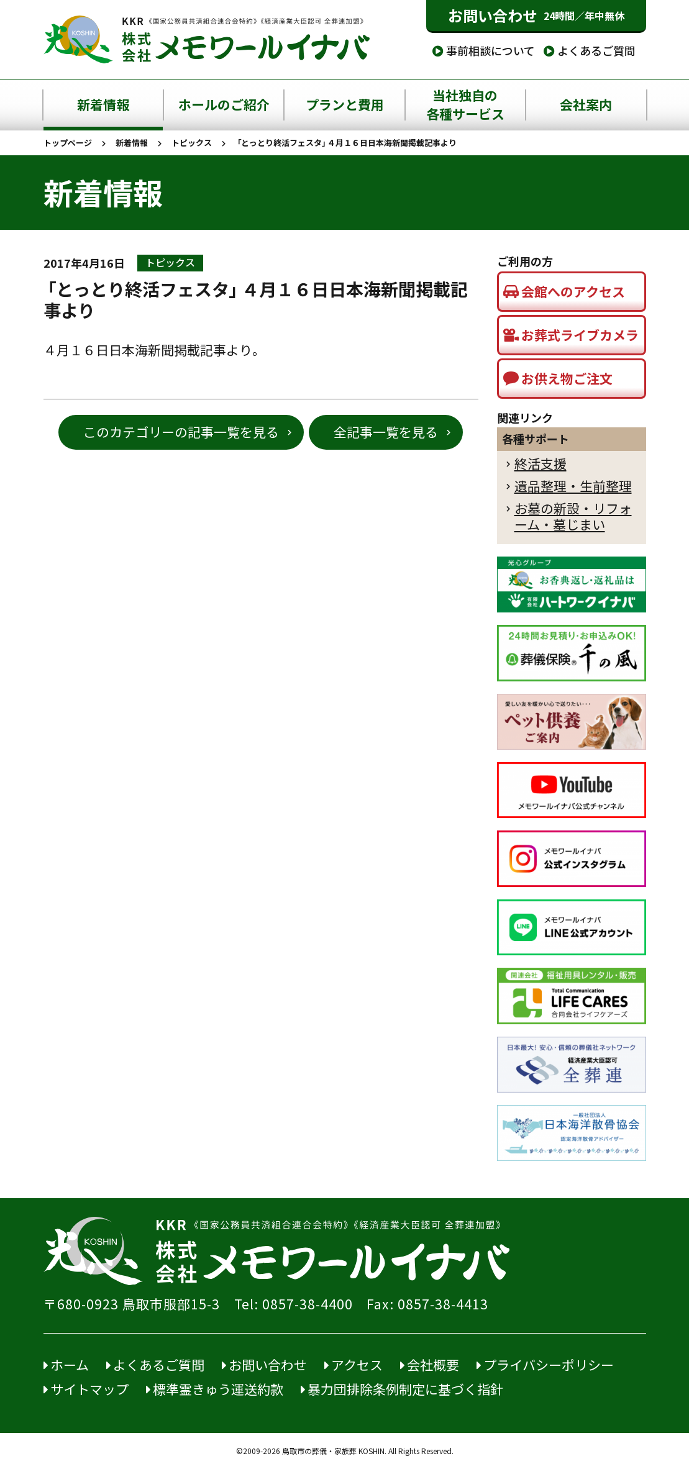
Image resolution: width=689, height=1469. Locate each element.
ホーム (66, 1365)
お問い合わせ (536, 15)
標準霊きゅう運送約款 (214, 1389)
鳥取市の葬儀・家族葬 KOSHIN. (334, 1451)
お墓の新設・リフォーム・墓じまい (573, 516)
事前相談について (483, 50)
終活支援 (540, 463)
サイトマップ (86, 1389)
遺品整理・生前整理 (573, 486)
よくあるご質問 (590, 50)
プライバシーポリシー (545, 1365)
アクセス (353, 1365)
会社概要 (429, 1365)
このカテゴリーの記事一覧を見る (181, 432)
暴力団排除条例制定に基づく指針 (402, 1389)
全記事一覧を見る (386, 432)
